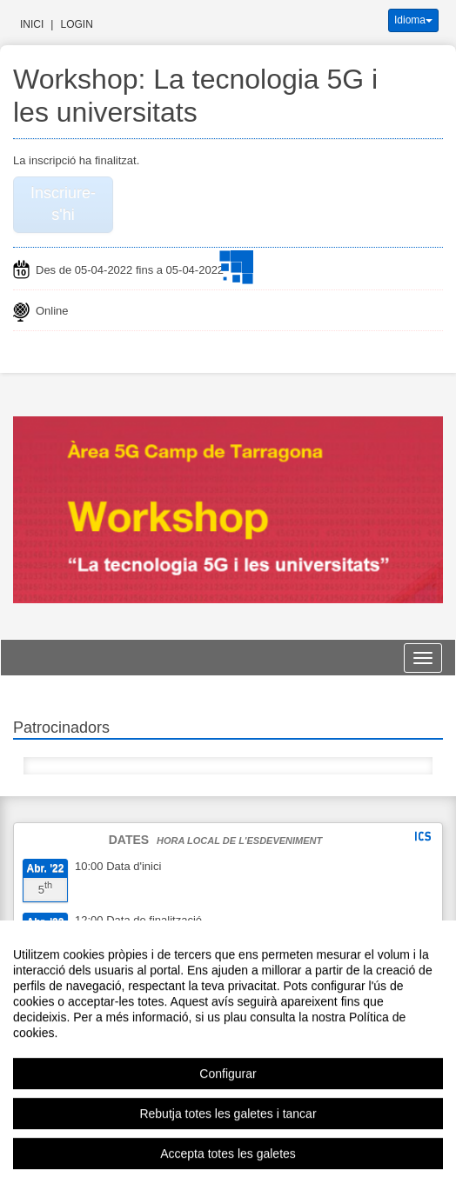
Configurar (227, 1105)
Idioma (413, 20)
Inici (32, 24)
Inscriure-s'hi (63, 204)
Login (76, 24)
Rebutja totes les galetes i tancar (227, 1145)
